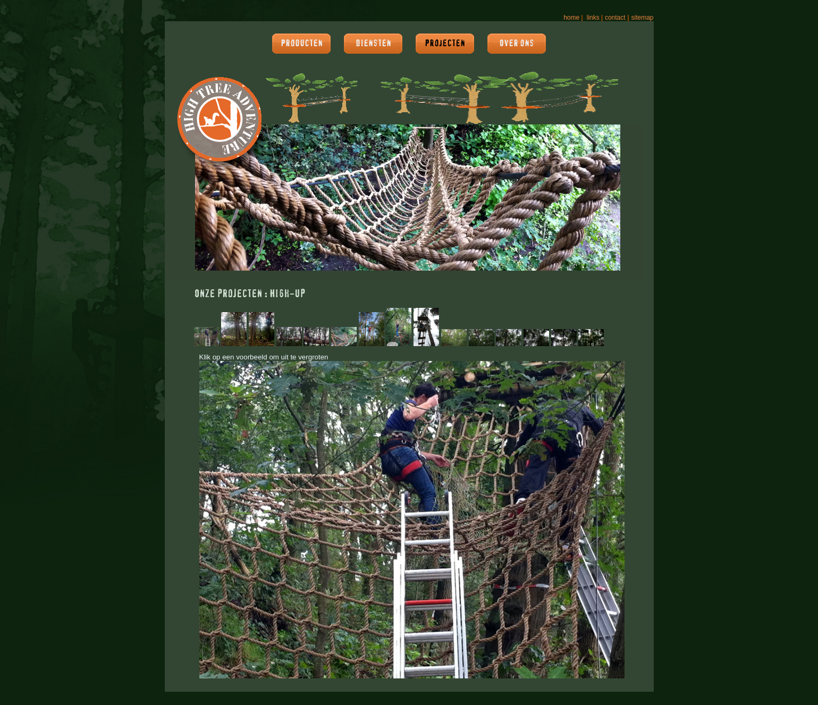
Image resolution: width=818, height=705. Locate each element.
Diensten (373, 43)
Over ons (516, 43)
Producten (302, 43)
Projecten (445, 43)
